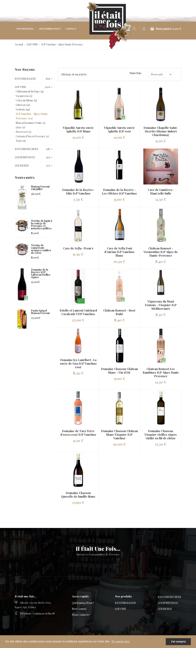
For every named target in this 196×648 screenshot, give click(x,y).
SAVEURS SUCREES (169, 597)
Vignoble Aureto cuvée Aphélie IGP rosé (119, 129)
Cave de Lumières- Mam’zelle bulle (161, 191)
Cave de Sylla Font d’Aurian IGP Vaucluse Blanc (119, 251)
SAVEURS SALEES (125, 603)
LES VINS (32, 44)
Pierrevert (22, 132)
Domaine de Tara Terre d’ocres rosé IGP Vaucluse (78, 432)
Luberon (20, 105)
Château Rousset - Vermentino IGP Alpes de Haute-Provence (161, 251)
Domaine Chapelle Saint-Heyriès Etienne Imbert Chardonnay (161, 131)
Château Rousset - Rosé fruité (119, 312)
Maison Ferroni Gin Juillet (40, 188)
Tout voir (21, 140)
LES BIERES (165, 608)
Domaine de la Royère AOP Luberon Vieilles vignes (40, 273)
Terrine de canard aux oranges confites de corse (41, 249)
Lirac (18, 127)
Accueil (19, 44)
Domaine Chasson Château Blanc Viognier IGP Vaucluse (119, 434)
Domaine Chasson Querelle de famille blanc (78, 494)
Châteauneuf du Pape (28, 91)
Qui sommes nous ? (50, 28)
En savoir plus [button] (121, 641)
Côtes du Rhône (24, 100)
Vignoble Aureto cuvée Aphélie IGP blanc (78, 129)
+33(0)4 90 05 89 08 (44, 613)
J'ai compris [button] (178, 641)
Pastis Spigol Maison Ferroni (40, 312)
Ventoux (20, 109)
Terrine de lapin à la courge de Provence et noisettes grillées (41, 224)
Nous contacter (81, 614)
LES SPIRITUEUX (168, 603)
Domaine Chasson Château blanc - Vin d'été (119, 370)
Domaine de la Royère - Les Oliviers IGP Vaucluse (119, 191)
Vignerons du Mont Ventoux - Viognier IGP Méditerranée (161, 305)
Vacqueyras (22, 96)
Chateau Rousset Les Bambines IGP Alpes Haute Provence (161, 372)
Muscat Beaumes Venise (29, 123)
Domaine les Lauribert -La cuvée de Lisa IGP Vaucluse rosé (78, 363)
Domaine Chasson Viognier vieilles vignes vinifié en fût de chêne (160, 434)
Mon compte (79, 608)
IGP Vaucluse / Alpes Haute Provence (62, 44)
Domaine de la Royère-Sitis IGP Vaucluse (78, 191)
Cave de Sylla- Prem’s (78, 248)
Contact (71, 28)
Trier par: (135, 73)
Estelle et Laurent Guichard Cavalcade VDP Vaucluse (78, 312)
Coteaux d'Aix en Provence (30, 136)
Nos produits (25, 28)
